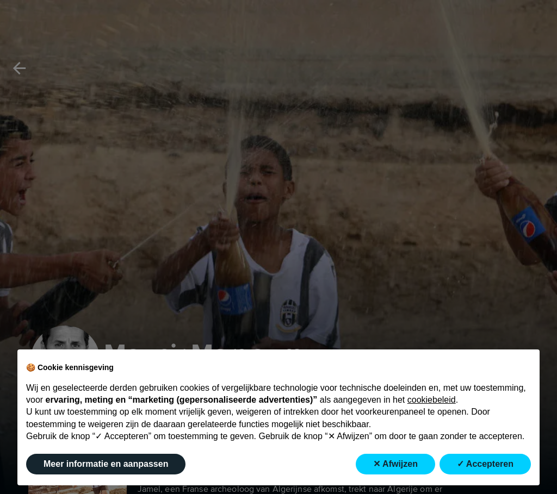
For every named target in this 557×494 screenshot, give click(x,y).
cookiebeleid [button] (431, 399)
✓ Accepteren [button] (485, 463)
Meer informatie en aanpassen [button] (106, 463)
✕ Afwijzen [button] (395, 463)
